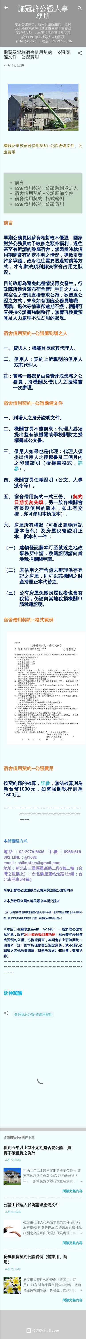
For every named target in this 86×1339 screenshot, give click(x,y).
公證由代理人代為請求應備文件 (31, 1205)
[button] (79, 53)
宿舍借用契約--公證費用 (39, 204)
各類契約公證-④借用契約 (33, 1014)
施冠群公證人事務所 (43, 12)
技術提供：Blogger (43, 1331)
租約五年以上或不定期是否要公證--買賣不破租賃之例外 (37, 1150)
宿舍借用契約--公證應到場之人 (46, 188)
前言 (19, 182)
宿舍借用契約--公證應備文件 (44, 193)
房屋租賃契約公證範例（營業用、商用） (35, 1259)
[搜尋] (79, 9)
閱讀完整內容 (72, 1191)
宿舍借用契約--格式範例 (39, 198)
